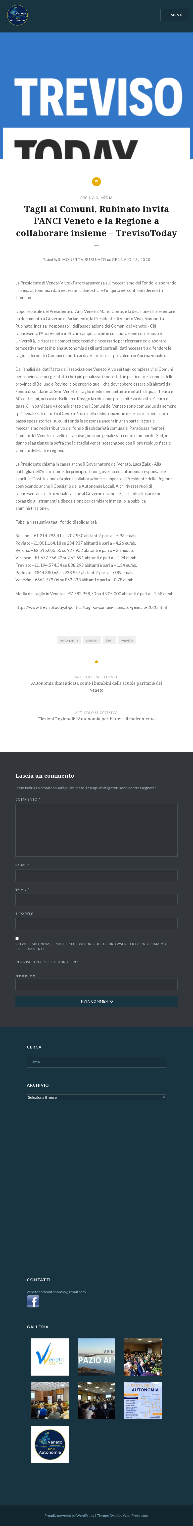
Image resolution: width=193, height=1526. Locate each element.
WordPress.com (135, 1515)
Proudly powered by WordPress (69, 1515)
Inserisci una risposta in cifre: (46, 962)
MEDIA (107, 198)
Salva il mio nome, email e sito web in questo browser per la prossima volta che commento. (94, 946)
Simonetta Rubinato (82, 259)
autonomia (69, 640)
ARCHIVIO (89, 198)
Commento (27, 799)
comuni (92, 640)
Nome (22, 865)
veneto (127, 640)
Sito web (24, 913)
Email (22, 889)
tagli (109, 640)
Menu (177, 15)
